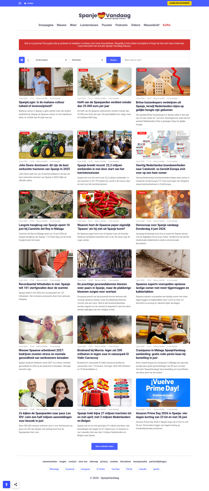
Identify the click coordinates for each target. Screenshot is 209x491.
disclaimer (125, 461)
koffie (167, 25)
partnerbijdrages (157, 461)
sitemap (94, 461)
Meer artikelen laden (104, 446)
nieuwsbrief (152, 25)
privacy (104, 461)
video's (135, 25)
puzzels (107, 25)
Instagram (85, 469)
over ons (83, 461)
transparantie (140, 461)
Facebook (69, 469)
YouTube (116, 469)
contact (72, 461)
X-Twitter (101, 469)
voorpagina (45, 25)
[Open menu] (19, 3)
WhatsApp (54, 469)
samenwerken (50, 461)
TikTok (129, 469)
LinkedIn (143, 469)
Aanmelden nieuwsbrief (179, 3)
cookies (114, 461)
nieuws (61, 25)
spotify (156, 469)
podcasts (122, 25)
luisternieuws (89, 25)
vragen (62, 461)
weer (73, 25)
